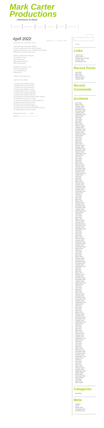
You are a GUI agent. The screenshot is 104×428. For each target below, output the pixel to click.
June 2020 (78, 216)
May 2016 (78, 289)
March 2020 (79, 219)
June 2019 (78, 232)
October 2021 (79, 189)
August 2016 (79, 284)
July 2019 (78, 230)
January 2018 (79, 260)
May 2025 (78, 121)
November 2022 (80, 170)
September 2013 (80, 338)
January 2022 (79, 184)
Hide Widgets (89, 34)
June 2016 (78, 288)
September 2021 (80, 191)
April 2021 (78, 199)
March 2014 (79, 332)
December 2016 (80, 278)
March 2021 (79, 201)
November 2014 (80, 319)
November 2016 (80, 279)
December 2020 (80, 206)
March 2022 (79, 181)
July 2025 (78, 117)
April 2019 (78, 235)
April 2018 (78, 255)
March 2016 (79, 292)
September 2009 (80, 371)
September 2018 (80, 247)
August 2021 (79, 193)
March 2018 (79, 256)
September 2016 (80, 283)
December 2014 (80, 317)
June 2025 (78, 119)
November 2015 (80, 299)
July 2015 (78, 305)
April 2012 (78, 364)
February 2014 (79, 333)
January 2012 (79, 369)
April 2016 (78, 291)
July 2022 (78, 176)
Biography (16, 26)
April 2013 (78, 346)
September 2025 (80, 114)
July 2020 (78, 214)
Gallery (61, 26)
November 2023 (80, 150)
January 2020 (79, 222)
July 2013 (78, 341)
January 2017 (79, 276)
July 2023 (78, 157)
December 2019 (80, 224)
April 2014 (78, 330)
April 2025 (78, 122)
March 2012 (79, 366)
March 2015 (79, 312)
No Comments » (29, 116)
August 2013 (79, 340)
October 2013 (79, 337)
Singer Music (79, 56)
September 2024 (80, 134)
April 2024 (78, 142)
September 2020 (80, 211)
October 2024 (79, 132)
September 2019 (80, 229)
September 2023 (80, 153)
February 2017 (79, 274)
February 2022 (79, 183)
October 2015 (79, 301)
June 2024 (78, 139)
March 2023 (79, 163)
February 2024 (79, 145)
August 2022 (79, 175)
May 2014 (78, 328)
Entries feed (79, 407)
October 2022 (79, 171)
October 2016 (79, 281)
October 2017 (79, 265)
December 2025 (80, 109)
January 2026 (79, 79)
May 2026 (78, 72)
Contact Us (51, 26)
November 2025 (80, 111)
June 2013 (78, 343)
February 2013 (79, 350)
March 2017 (79, 273)
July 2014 (78, 325)
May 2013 (78, 345)
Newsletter (78, 393)
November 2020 (80, 207)
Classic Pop (72, 26)
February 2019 (79, 238)
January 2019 (79, 240)
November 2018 (80, 243)
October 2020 (79, 209)
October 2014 (79, 320)
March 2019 (79, 237)
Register (78, 404)
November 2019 (80, 225)
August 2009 (79, 373)
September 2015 (80, 302)
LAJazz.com (79, 55)
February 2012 (79, 368)
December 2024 (80, 129)
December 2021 (80, 186)
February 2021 (79, 202)
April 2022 (78, 180)
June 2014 (78, 327)
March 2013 (79, 348)
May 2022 (78, 178)
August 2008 (79, 377)
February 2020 (79, 220)
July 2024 (78, 137)
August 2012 (79, 358)
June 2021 (78, 196)
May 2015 (78, 309)
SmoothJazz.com (80, 61)
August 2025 (79, 116)
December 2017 (80, 261)
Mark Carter (55, 40)
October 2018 (79, 245)
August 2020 (79, 212)
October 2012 (79, 355)
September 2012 (80, 356)
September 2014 (80, 322)
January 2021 (79, 204)
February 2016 (79, 294)
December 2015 (80, 297)
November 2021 (80, 188)
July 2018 (78, 250)
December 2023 (80, 149)
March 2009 (79, 374)
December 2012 (80, 351)
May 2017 (78, 270)
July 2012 (78, 359)
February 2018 (79, 258)
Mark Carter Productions (33, 10)
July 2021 (78, 194)
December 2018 (80, 242)
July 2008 (78, 379)
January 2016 (79, 296)
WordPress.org (80, 411)
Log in (77, 406)
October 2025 (79, 113)
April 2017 (78, 271)
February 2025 (79, 126)
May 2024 (78, 140)
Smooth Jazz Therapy (82, 58)
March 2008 (79, 382)
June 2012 (78, 361)
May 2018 (78, 253)
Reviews (40, 26)
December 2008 (80, 376)
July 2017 (78, 268)
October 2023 (79, 152)
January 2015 (79, 315)
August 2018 (79, 248)
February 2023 (79, 165)
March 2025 (79, 124)
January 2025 (79, 127)
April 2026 (78, 74)
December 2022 (80, 168)
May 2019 (78, 234)
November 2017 (80, 263)
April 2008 (78, 381)
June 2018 (78, 252)
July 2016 (78, 286)
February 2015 (79, 314)
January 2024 (79, 147)
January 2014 (79, 335)
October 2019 (79, 227)
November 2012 (80, 353)
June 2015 (78, 307)
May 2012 (78, 363)
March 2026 (79, 75)
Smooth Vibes (79, 60)
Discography (28, 26)
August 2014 (79, 323)
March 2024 (79, 144)
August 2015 (79, 304)
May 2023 (78, 160)
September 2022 (80, 173)
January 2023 (79, 167)
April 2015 (78, 310)
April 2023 (78, 162)
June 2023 (78, 158)
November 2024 (80, 131)
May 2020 (78, 217)
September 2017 (80, 266)
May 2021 (78, 198)
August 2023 (79, 155)
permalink (36, 116)
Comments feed (80, 409)
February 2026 (79, 77)
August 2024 (79, 135)
